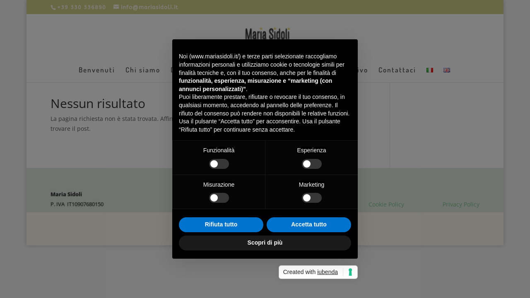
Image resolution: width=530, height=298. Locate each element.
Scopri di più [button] (265, 242)
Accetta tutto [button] (309, 224)
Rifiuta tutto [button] (221, 224)
